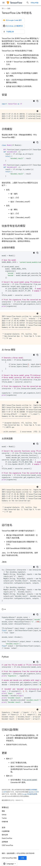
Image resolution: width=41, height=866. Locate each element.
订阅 (22, 860)
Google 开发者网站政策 (29, 794)
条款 (3, 855)
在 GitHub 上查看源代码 (13, 26)
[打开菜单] (3, 2)
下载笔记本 (8, 32)
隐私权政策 (11, 855)
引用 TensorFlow (7, 847)
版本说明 (5, 836)
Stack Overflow (7, 840)
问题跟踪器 (5, 833)
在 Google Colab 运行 (12, 20)
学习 (3, 8)
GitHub (4, 816)
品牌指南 (5, 843)
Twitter (4, 820)
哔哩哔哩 (5, 823)
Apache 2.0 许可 (33, 792)
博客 (3, 813)
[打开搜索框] (37, 2)
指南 (8, 8)
